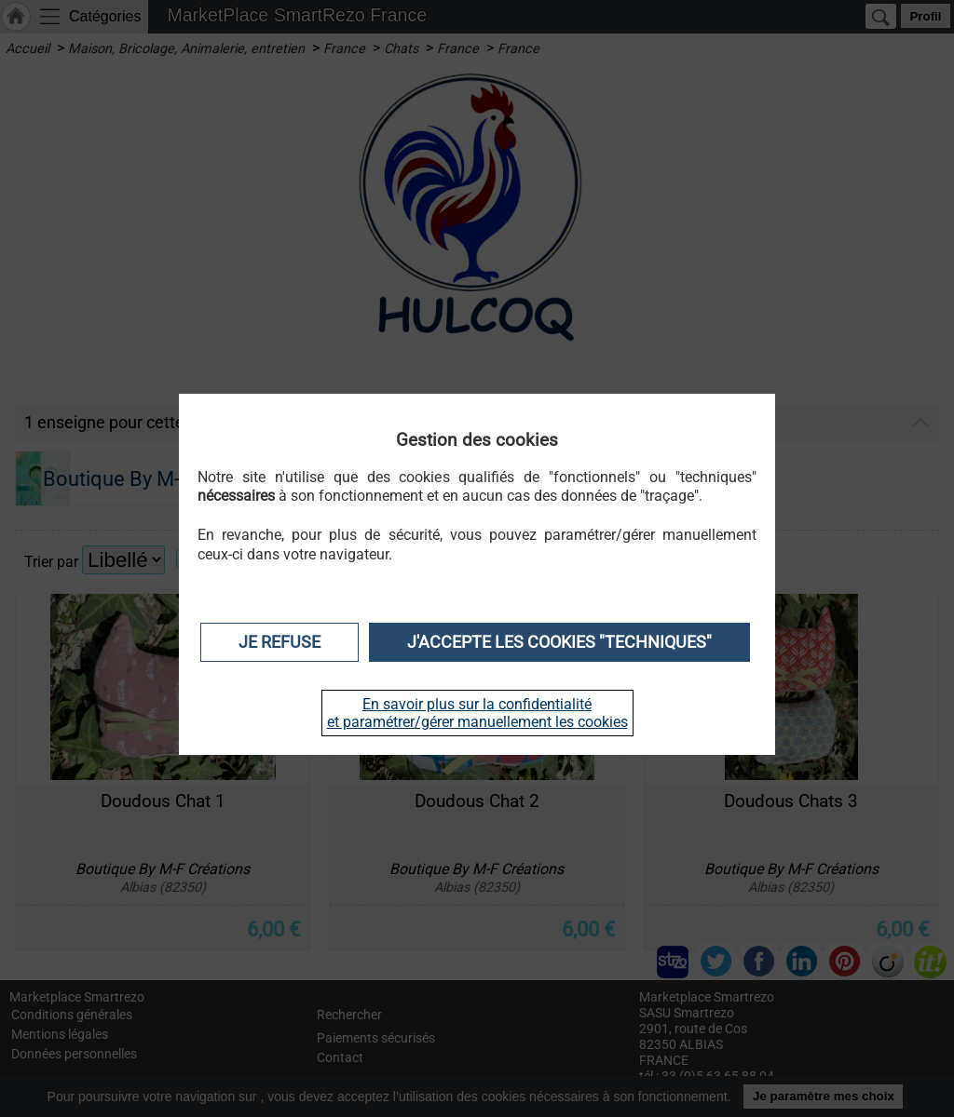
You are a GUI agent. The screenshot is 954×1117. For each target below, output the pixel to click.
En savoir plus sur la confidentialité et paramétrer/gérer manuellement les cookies (477, 713)
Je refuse (279, 642)
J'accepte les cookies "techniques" (559, 642)
